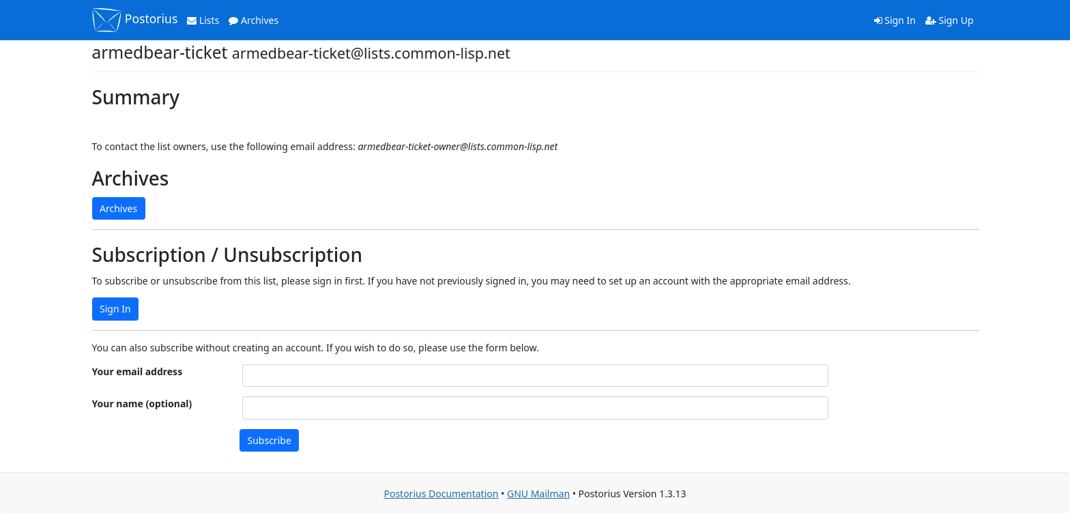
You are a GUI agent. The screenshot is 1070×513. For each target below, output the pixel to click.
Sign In (895, 20)
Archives (253, 20)
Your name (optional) (142, 403)
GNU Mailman (538, 493)
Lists (203, 20)
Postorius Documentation (441, 493)
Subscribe (269, 440)
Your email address (137, 371)
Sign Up (949, 20)
